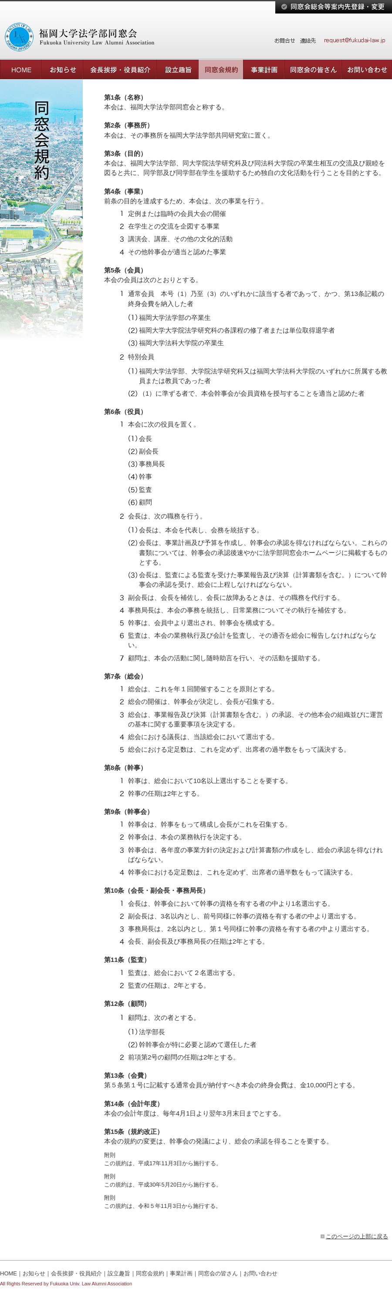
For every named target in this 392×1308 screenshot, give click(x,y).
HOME (8, 1273)
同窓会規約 (150, 1273)
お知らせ (34, 1273)
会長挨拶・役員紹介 (76, 1273)
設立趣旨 (119, 1273)
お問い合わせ (260, 1273)
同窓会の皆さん (218, 1273)
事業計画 (181, 1273)
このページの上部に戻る (357, 1236)
